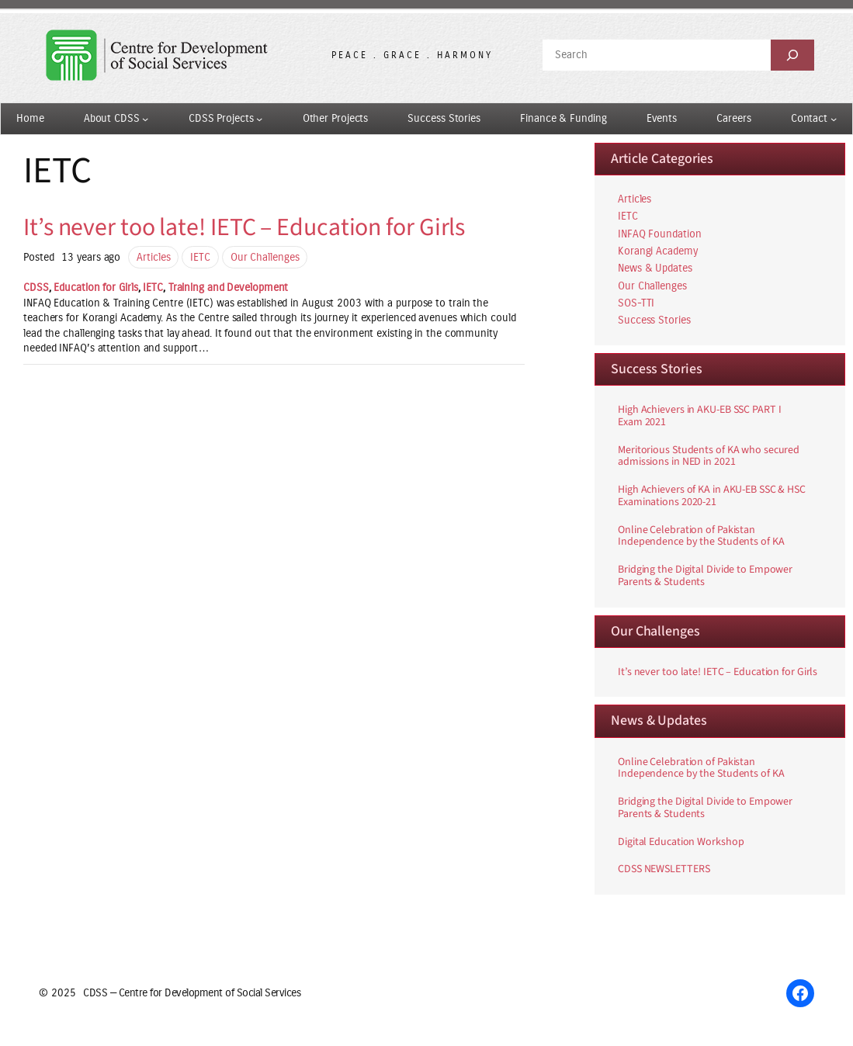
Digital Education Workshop (681, 842)
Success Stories (654, 320)
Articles (153, 257)
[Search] (792, 55)
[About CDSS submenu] (145, 119)
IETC (200, 257)
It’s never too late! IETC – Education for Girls (244, 228)
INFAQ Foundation (659, 234)
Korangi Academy (658, 251)
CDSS (36, 287)
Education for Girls (95, 287)
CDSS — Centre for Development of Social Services (191, 992)
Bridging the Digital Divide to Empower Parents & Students (705, 576)
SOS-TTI (636, 303)
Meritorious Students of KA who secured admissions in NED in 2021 (708, 457)
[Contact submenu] (833, 119)
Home (30, 118)
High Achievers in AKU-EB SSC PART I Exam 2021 (700, 416)
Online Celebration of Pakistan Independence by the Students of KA (701, 537)
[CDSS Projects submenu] (259, 119)
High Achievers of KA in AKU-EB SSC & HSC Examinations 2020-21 (712, 496)
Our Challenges (265, 257)
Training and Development (228, 287)
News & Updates (655, 268)
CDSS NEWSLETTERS (663, 870)
